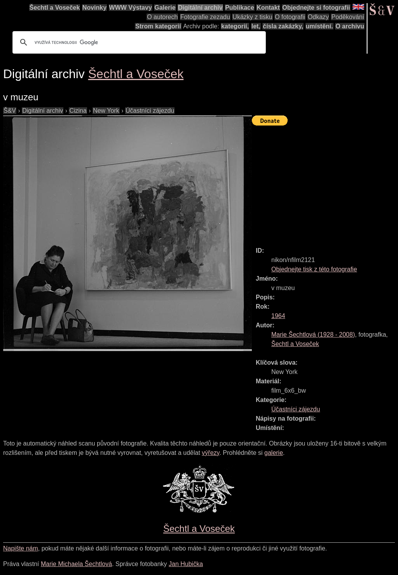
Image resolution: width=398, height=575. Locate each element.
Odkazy (318, 17)
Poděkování (347, 17)
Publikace (239, 7)
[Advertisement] (325, 182)
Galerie (164, 7)
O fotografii (290, 17)
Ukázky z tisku (252, 17)
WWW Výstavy (130, 7)
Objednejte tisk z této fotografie (314, 269)
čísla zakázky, (283, 26)
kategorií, (235, 26)
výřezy (210, 452)
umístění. (319, 26)
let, (255, 26)
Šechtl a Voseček (55, 7)
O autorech (162, 17)
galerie (273, 452)
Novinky (94, 7)
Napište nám (20, 548)
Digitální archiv (200, 7)
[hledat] (138, 42)
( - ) (313, 334)
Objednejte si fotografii (316, 7)
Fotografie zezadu (205, 17)
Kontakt (268, 7)
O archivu (349, 26)
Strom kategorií (158, 26)
